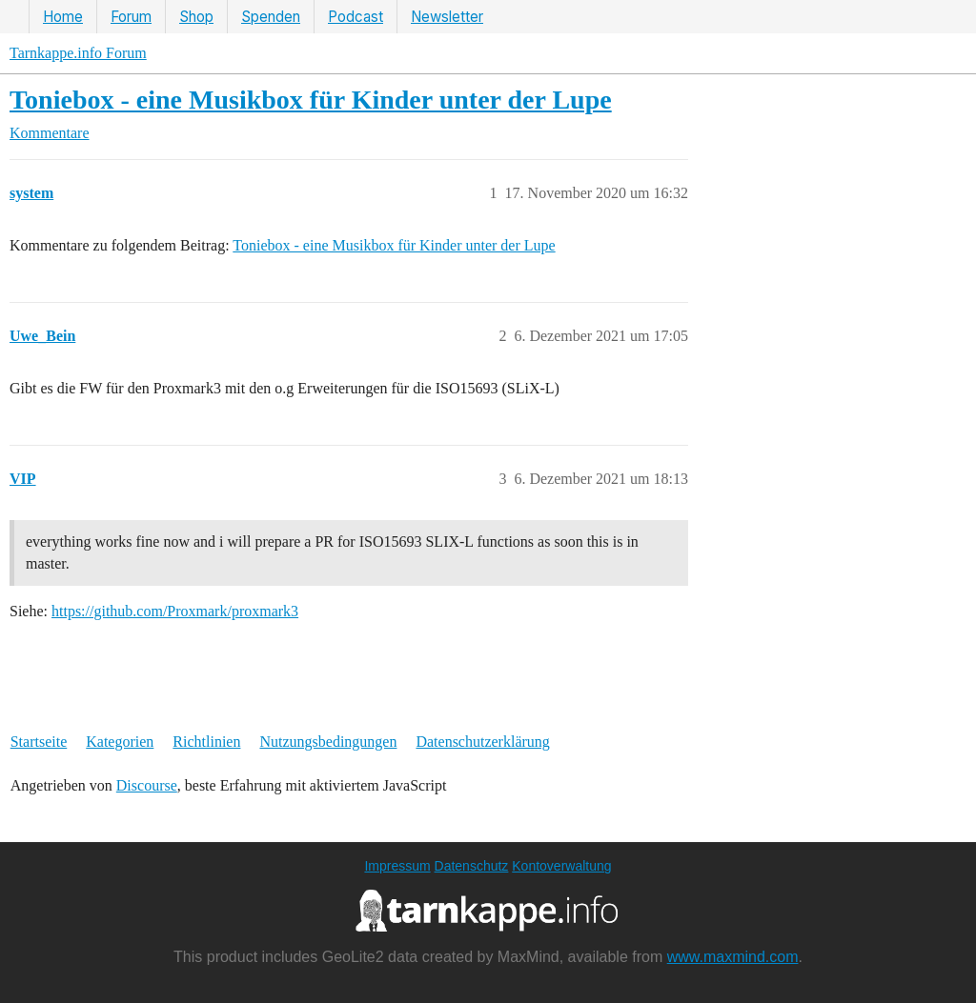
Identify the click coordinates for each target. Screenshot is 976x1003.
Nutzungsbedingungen (327, 741)
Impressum (397, 865)
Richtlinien (206, 741)
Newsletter (447, 17)
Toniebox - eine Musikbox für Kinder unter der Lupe (311, 99)
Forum (131, 17)
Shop (196, 17)
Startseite (39, 741)
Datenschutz (472, 865)
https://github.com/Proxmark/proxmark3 (174, 611)
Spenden (270, 17)
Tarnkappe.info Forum (78, 53)
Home (63, 17)
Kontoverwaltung (561, 865)
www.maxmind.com (733, 957)
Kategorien (119, 741)
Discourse (146, 785)
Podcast (355, 17)
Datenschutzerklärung (482, 741)
